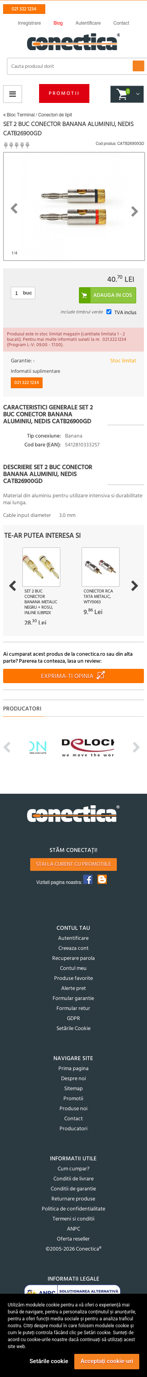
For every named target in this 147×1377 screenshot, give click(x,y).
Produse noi (73, 1108)
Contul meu (73, 968)
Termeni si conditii (73, 1219)
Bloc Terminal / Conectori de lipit (37, 115)
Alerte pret (73, 988)
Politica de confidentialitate (73, 1209)
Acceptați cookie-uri (106, 1361)
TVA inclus (125, 313)
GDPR (73, 1018)
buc (27, 293)
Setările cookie (48, 1361)
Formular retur (73, 1008)
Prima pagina (73, 1068)
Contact (73, 1118)
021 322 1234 (24, 9)
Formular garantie (73, 998)
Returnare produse (73, 1199)
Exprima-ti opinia (67, 677)
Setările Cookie (73, 1028)
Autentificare (73, 938)
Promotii (64, 93)
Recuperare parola (73, 958)
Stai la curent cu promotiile (73, 864)
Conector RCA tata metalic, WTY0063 (98, 597)
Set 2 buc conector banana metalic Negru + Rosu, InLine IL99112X (40, 602)
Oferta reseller (73, 1239)
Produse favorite (73, 978)
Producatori (73, 1128)
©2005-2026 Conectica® (73, 1249)
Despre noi (73, 1078)
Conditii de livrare (73, 1179)
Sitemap (73, 1088)
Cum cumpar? (73, 1169)
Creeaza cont (73, 948)
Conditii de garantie (73, 1189)
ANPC (73, 1229)
